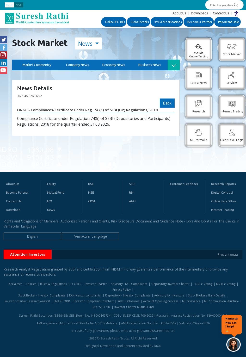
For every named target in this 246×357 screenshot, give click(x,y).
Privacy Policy (121, 290)
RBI (131, 192)
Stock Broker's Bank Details (206, 295)
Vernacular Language (90, 236)
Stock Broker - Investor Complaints (41, 295)
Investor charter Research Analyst (27, 301)
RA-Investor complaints (85, 295)
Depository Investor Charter (170, 284)
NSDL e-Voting (225, 284)
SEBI (132, 183)
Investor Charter (96, 284)
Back (167, 103)
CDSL (92, 201)
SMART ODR (62, 301)
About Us (179, 13)
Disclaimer (15, 284)
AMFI (132, 201)
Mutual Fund (55, 192)
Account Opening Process (160, 301)
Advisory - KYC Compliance (129, 284)
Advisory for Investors (169, 295)
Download (13, 209)
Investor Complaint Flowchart (94, 301)
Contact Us (221, 13)
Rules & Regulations (53, 284)
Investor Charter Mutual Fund (134, 307)
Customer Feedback (184, 183)
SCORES (76, 284)
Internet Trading (222, 209)
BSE (9, 5)
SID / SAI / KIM (101, 307)
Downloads (199, 13)
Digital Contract (222, 192)
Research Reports (223, 183)
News (86, 43)
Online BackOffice (223, 201)
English (32, 236)
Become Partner (17, 192)
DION (157, 346)
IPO (49, 201)
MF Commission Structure (221, 301)
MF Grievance (191, 301)
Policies (31, 284)
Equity (51, 183)
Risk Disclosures (128, 301)
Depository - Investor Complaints (127, 295)
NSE (18, 5)
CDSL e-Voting (202, 284)
